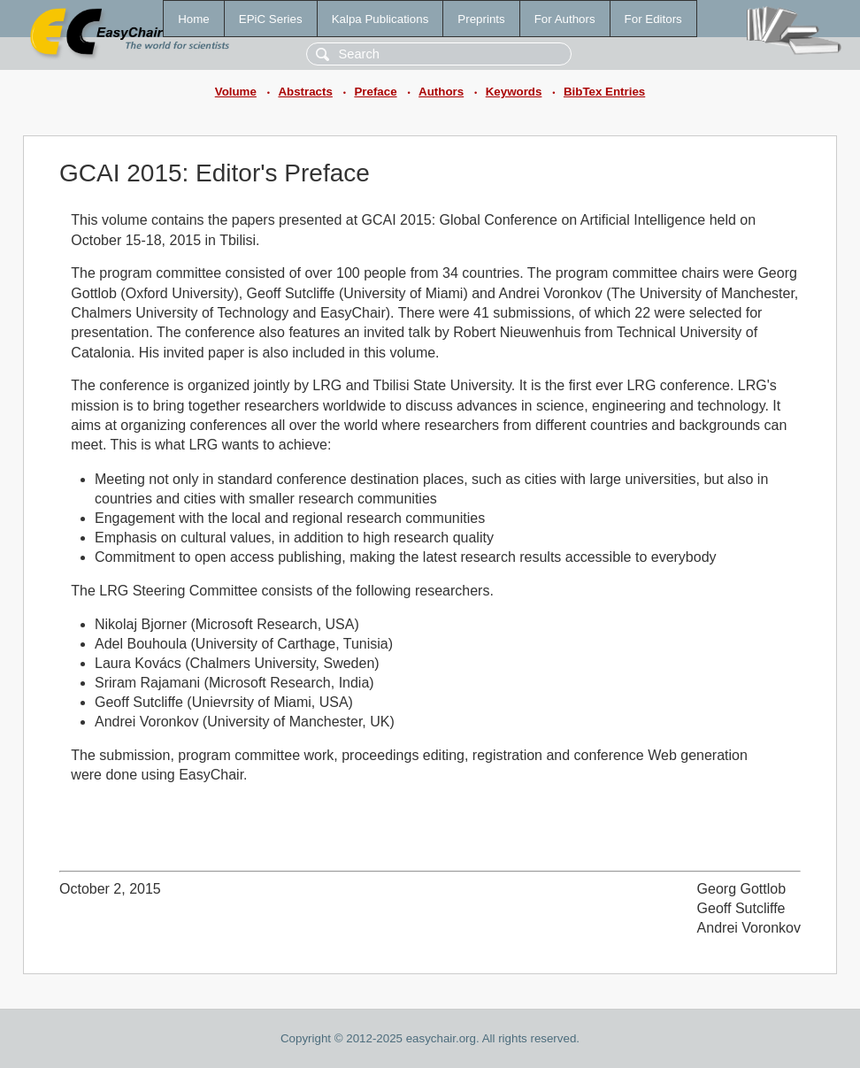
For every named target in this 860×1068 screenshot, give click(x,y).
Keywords (514, 91)
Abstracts (305, 91)
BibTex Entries (604, 91)
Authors (441, 91)
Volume (236, 91)
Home (194, 19)
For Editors (653, 19)
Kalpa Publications (380, 19)
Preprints (480, 19)
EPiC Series (271, 19)
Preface (375, 91)
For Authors (564, 19)
